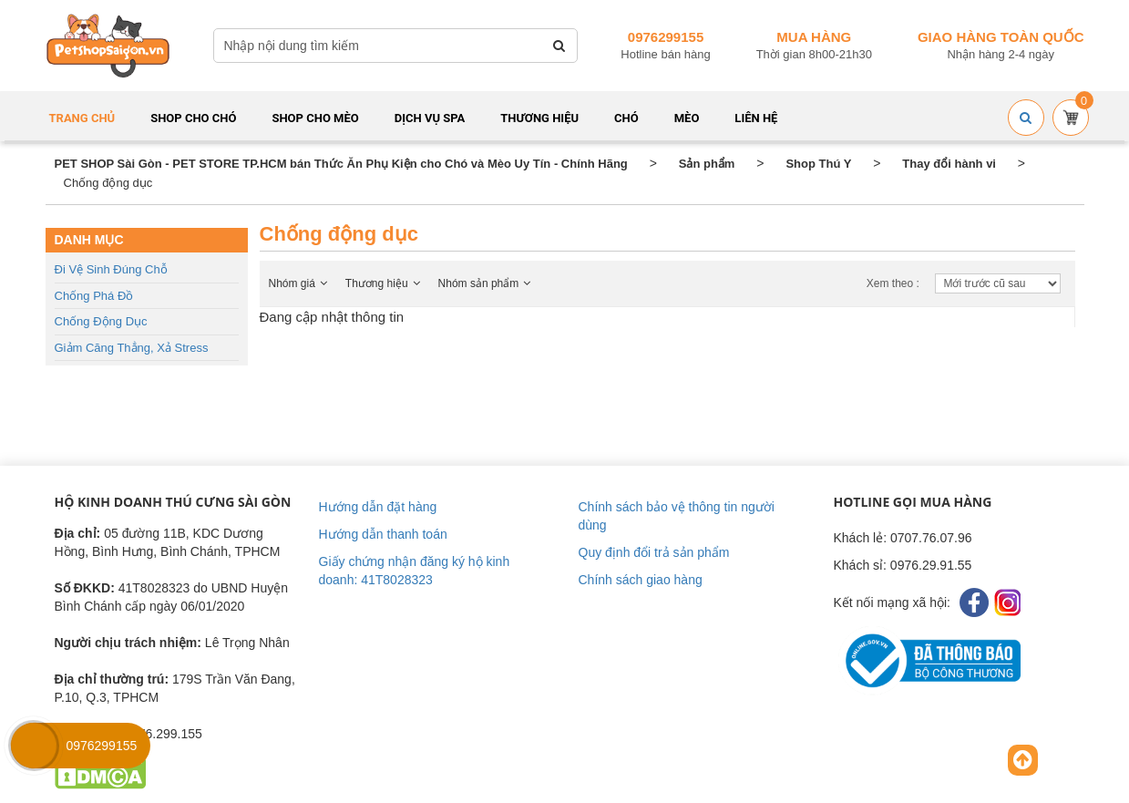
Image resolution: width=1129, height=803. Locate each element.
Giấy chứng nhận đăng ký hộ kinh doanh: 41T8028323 (414, 570)
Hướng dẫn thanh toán (383, 534)
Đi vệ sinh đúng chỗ (111, 269)
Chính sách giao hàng (641, 579)
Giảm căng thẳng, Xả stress (132, 348)
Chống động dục (101, 321)
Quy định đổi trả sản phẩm (654, 552)
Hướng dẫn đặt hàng (378, 506)
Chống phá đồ (94, 296)
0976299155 (665, 37)
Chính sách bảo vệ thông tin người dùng (677, 515)
